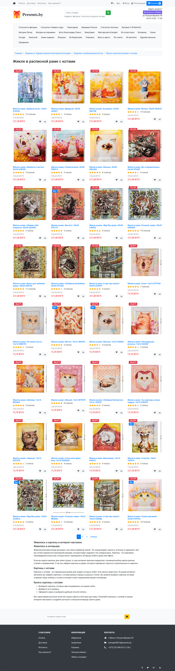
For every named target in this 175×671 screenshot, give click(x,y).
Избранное (76, 638)
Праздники (24, 42)
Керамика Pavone (89, 27)
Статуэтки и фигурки (28, 27)
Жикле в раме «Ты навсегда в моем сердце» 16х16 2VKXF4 (144, 401)
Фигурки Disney (25, 32)
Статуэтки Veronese (109, 27)
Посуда (22, 37)
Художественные (148, 37)
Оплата (22, 3)
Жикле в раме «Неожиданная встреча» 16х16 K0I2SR (141, 343)
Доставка (31, 3)
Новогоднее (72, 27)
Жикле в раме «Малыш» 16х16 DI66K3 (106, 342)
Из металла (131, 37)
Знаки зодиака (47, 37)
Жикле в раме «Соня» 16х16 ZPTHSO (144, 283)
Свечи (153, 32)
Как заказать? (54, 3)
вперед (93, 537)
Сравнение (76, 643)
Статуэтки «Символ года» (52, 27)
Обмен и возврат (79, 657)
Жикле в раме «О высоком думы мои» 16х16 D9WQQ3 (66, 459)
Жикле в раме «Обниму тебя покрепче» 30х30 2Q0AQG (25, 226)
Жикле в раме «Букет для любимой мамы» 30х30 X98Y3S (29, 284)
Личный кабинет (78, 652)
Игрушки (62, 37)
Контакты (41, 3)
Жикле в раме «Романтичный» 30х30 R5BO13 (68, 168)
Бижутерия (90, 32)
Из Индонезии (75, 37)
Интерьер (142, 32)
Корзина (154, 3)
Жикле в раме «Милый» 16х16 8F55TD (68, 400)
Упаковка (90, 37)
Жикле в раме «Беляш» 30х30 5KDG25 (145, 109)
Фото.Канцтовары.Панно (70, 32)
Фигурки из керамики (45, 32)
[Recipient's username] (85, 12)
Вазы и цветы (104, 37)
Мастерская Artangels (108, 32)
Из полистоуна (127, 32)
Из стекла (118, 37)
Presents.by (32, 14)
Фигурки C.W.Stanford (131, 27)
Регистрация (139, 3)
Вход (127, 3)
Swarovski (33, 37)
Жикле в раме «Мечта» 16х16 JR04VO (68, 342)
